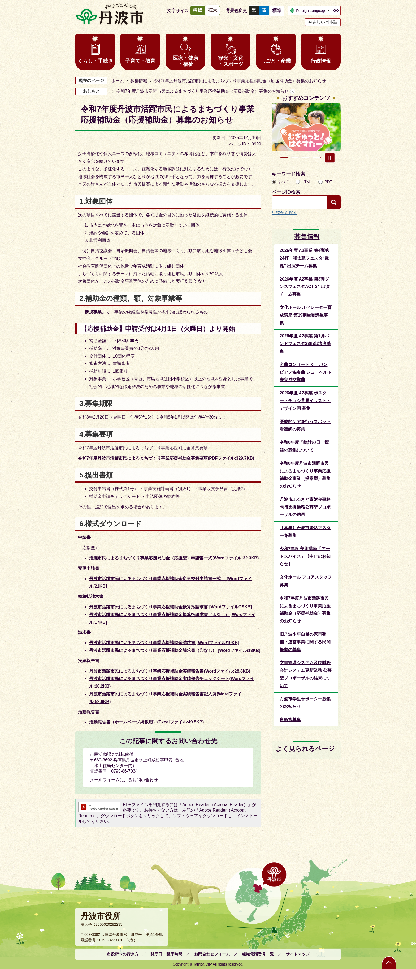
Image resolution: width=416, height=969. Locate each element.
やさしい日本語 (323, 22)
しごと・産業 (276, 61)
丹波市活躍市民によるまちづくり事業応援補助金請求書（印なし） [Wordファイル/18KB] (174, 650)
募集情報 (138, 81)
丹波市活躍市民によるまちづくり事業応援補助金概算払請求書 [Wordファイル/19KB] (170, 607)
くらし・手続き (95, 61)
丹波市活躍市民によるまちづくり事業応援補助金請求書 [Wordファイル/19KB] (164, 642)
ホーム (117, 81)
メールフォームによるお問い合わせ (124, 780)
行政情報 (321, 61)
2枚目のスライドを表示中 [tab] (295, 157)
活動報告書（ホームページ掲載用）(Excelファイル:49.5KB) (146, 722)
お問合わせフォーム (212, 954)
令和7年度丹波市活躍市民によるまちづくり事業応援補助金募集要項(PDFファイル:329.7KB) (166, 458)
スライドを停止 (329, 157)
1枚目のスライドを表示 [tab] (284, 157)
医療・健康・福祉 (185, 61)
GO (336, 10)
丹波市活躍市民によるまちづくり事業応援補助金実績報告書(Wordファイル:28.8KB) (169, 671)
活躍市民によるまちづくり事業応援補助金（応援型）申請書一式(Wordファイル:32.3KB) (174, 558)
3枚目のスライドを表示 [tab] (306, 157)
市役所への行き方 (122, 954)
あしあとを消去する (293, 91)
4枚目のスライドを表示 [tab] (316, 157)
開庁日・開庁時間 (166, 954)
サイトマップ (298, 954)
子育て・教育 (140, 61)
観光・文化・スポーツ (230, 61)
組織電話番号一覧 (258, 954)
